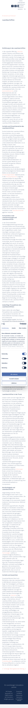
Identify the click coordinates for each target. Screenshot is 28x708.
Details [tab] (14, 328)
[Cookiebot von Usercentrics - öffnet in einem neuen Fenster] (20, 324)
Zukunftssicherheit (17, 210)
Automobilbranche (7, 91)
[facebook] (12, 6)
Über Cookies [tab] (22, 328)
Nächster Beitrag (19, 669)
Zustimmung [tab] (5, 328)
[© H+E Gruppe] (4, 8)
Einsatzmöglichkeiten (8, 175)
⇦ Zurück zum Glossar (9, 16)
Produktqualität (7, 661)
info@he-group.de (9, 699)
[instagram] (15, 6)
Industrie (19, 51)
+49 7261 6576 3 (9, 697)
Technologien (6, 553)
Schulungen (19, 469)
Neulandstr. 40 (8, 693)
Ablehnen (14, 383)
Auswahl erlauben (14, 378)
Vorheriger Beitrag (9, 669)
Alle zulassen (14, 374)
